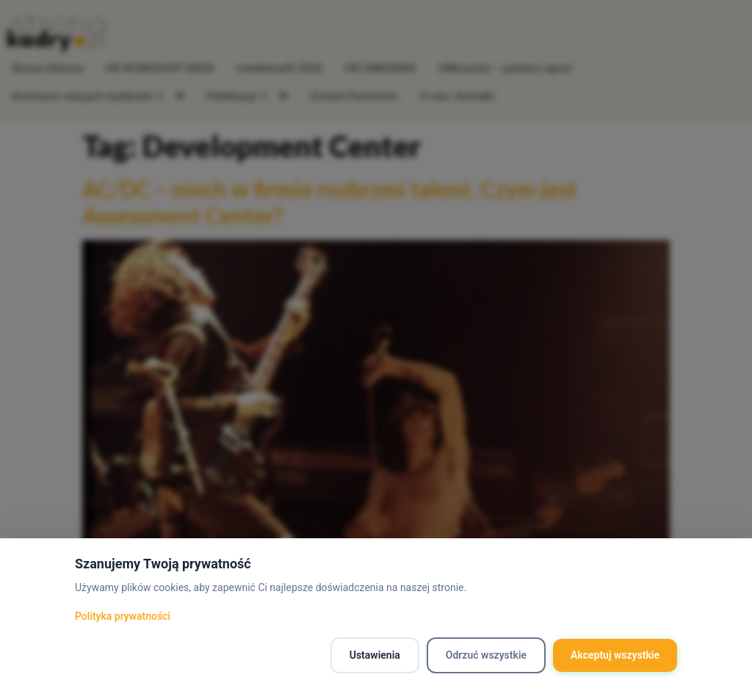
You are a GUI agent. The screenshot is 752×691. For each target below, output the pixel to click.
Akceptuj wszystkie (615, 655)
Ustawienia (375, 655)
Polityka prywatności (122, 616)
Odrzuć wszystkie (486, 655)
